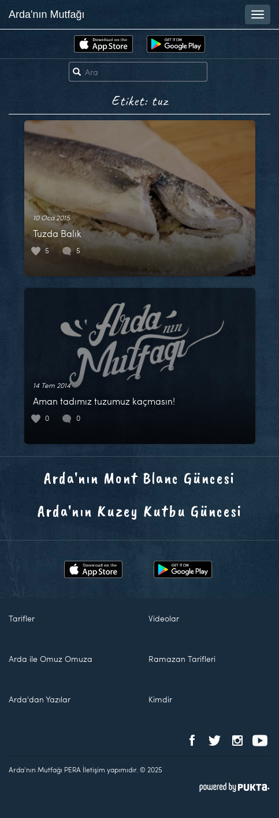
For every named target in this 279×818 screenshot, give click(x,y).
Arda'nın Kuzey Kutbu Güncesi (140, 511)
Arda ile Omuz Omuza (50, 658)
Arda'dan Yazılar (39, 699)
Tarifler (22, 618)
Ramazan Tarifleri (181, 658)
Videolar (163, 618)
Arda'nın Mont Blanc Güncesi (139, 478)
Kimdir (160, 699)
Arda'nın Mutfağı (47, 14)
